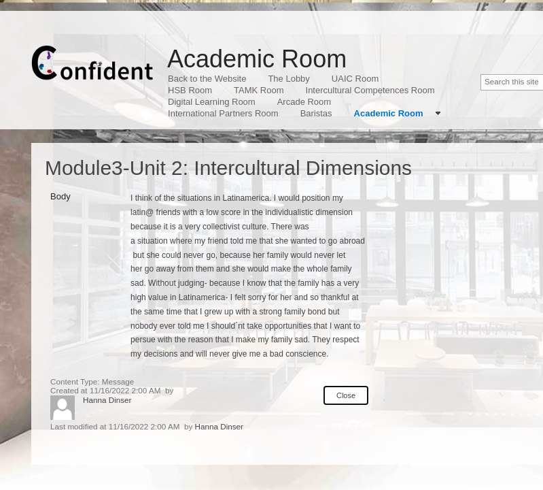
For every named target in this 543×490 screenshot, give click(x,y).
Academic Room (257, 59)
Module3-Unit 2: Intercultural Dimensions (228, 168)
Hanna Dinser (107, 399)
